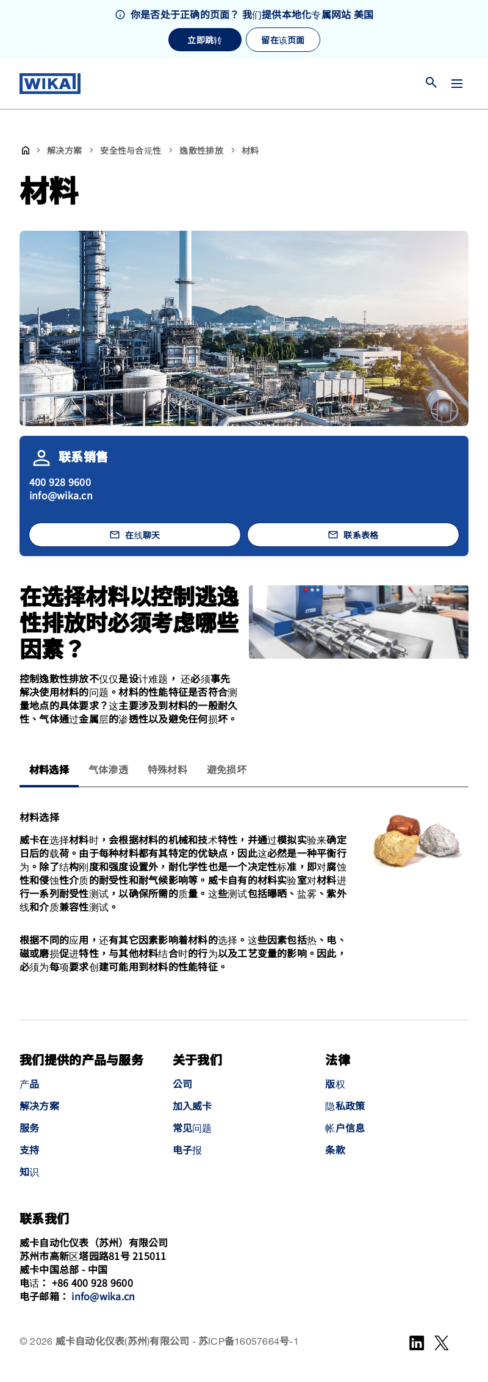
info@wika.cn (61, 495)
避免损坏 (226, 770)
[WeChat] (441, 1343)
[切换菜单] (456, 83)
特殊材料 (167, 770)
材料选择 (49, 770)
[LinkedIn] (417, 1343)
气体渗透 (108, 770)
